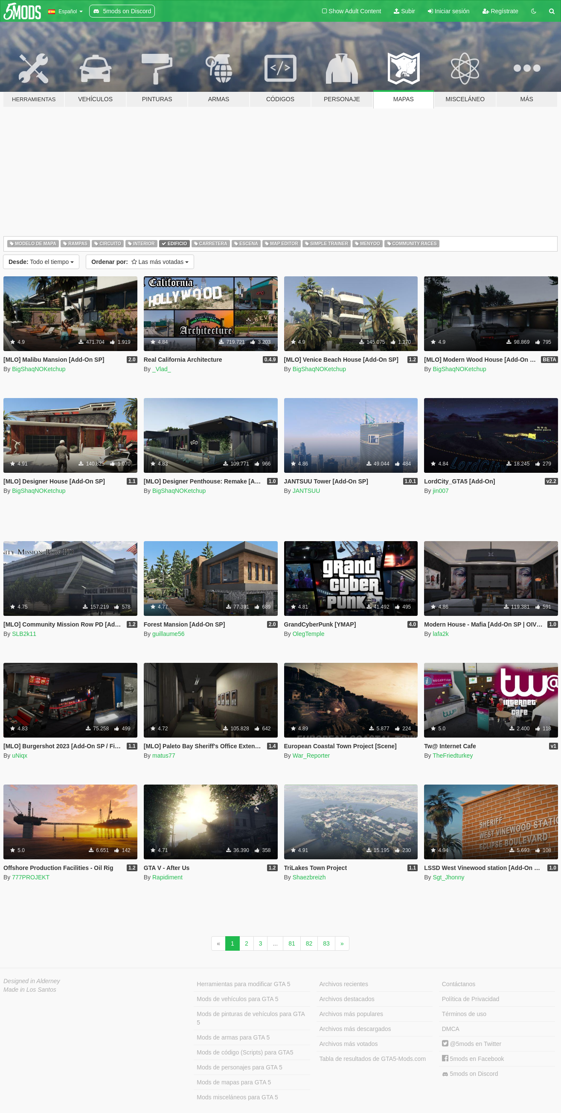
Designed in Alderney (31, 981)
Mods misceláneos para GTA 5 (237, 1097)
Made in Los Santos (29, 989)
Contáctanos (459, 984)
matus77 (163, 755)
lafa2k (440, 633)
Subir (404, 11)
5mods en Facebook (473, 1059)
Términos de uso (464, 1013)
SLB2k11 (24, 633)
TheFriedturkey (453, 755)
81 (291, 943)
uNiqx (19, 755)
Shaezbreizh (309, 877)
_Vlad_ (161, 369)
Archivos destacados (347, 999)
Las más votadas (140, 261)
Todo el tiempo (41, 261)
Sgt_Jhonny (448, 877)
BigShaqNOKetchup (38, 369)
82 (309, 943)
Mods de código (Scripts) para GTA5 (245, 1052)
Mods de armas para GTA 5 (233, 1037)
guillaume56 (168, 633)
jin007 (440, 490)
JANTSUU (306, 490)
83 (326, 943)
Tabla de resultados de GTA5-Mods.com (373, 1058)
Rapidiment (167, 877)
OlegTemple (309, 633)
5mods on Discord (470, 1074)
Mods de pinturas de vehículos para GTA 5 (251, 1018)
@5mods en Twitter (471, 1044)
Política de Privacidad (471, 999)
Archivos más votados (349, 1043)
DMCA (450, 1028)
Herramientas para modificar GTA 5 (243, 984)
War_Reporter (311, 755)
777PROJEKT (30, 877)
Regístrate (500, 11)
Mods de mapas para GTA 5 (234, 1082)
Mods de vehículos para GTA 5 (237, 999)
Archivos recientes (344, 984)
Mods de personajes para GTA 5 (239, 1067)
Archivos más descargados (355, 1028)
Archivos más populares (351, 1013)
